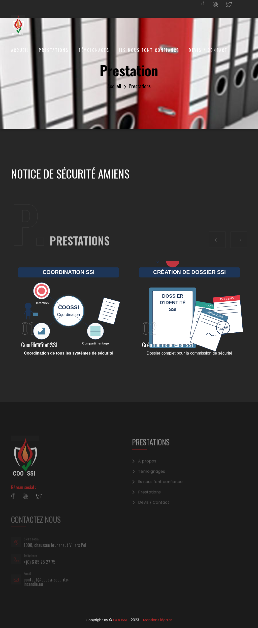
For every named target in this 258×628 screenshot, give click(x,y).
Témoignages (94, 50)
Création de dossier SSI (167, 344)
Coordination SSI (39, 344)
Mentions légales (158, 619)
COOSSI (120, 619)
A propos (147, 466)
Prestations (54, 50)
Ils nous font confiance (149, 50)
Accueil (20, 50)
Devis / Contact (208, 50)
